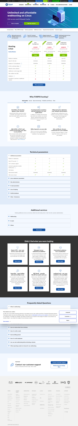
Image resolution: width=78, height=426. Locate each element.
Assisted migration (27, 402)
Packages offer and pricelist (34, 394)
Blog (8, 409)
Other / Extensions (14, 196)
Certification (10, 394)
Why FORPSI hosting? (20, 29)
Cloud (70, 4)
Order (35, 54)
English (9, 0)
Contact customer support (59, 362)
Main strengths (15, 23)
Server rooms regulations (58, 403)
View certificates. (21, 139)
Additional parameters (14, 155)
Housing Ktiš (58, 393)
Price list (17, 399)
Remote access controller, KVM (50, 402)
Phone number (66, 396)
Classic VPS (50, 393)
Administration (39, 1)
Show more (39, 229)
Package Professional (34, 396)
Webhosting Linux (27, 393)
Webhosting (28, 4)
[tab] (39, 155)
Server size (58, 396)
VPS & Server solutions (61, 4)
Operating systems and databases (50, 397)
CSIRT (8, 408)
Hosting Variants (11, 29)
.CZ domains (18, 398)
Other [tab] (57, 100)
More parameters (39, 84)
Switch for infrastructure (50, 409)
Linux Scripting (13, 189)
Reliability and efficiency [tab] (49, 100)
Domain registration (18, 394)
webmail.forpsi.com (31, 1)
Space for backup (51, 404)
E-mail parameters (13, 185)
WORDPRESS (36, 4)
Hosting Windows (12, 51)
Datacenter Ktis (58, 401)
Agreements (10, 403)
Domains (21, 4)
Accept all (68, 414)
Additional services (40, 29)
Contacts (65, 401)
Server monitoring (51, 405)
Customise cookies (9, 407)
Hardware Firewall (51, 407)
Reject (67, 422)
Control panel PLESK (50, 400)
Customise (68, 418)
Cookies (9, 404)
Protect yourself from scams (67, 400)
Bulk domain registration (18, 396)
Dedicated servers (51, 394)
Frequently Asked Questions (51, 29)
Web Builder (43, 4)
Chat (49, 1)
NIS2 (8, 411)
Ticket (45, 1)
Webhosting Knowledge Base (59, 365)
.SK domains (18, 400)
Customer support (61, 29)
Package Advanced (35, 398)
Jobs (8, 399)
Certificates (42, 400)
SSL (48, 4)
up (68, 386)
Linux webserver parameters (16, 178)
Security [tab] (28, 100)
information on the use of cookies (40, 417)
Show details (6, 423)
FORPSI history (10, 396)
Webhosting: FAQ (26, 399)
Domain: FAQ (18, 406)
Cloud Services (42, 393)
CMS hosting (26, 400)
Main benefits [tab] (22, 100)
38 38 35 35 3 (22, 1)
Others (11, 224)
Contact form (66, 394)
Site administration (14, 181)
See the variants (31, 23)
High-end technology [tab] (37, 100)
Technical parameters (31, 29)
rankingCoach (42, 406)
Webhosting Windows (26, 395)
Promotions (10, 397)
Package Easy (34, 399)
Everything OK (56, 1)
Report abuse (66, 397)
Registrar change (18, 404)
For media (9, 400)
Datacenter (9, 401)
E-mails (52, 4)
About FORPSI (10, 393)
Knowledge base (64, 1)
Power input (58, 397)
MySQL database (13, 192)
